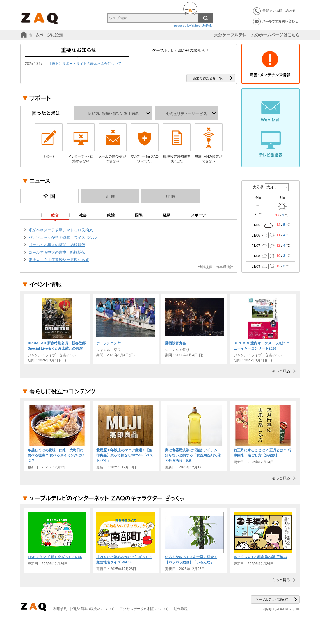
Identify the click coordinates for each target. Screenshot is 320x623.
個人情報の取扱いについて (93, 609)
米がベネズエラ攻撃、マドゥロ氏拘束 (61, 230)
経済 (166, 215)
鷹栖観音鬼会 (175, 343)
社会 (83, 215)
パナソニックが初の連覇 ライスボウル (63, 237)
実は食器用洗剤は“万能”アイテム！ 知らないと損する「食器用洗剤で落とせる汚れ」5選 (193, 455)
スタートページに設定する (42, 35)
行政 (170, 196)
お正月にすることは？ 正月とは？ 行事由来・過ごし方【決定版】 (262, 452)
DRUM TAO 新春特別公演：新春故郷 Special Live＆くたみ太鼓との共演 (57, 345)
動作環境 (181, 609)
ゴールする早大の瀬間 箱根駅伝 (57, 245)
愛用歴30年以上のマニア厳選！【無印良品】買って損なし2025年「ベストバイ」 (124, 455)
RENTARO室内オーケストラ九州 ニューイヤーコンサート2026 (262, 345)
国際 (139, 215)
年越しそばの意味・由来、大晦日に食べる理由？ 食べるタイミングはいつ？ (56, 455)
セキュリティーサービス (186, 113)
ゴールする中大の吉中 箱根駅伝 (57, 252)
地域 (110, 196)
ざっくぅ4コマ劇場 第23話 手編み (260, 557)
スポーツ (198, 215)
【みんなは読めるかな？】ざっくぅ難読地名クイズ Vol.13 (124, 559)
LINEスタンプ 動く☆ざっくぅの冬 (55, 557)
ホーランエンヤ (108, 343)
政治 (111, 215)
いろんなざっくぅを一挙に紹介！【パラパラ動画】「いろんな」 (191, 559)
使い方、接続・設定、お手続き (113, 113)
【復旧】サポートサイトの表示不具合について (85, 64)
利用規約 (60, 609)
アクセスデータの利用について (144, 609)
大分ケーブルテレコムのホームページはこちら (257, 35)
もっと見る (283, 371)
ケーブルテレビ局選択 (275, 599)
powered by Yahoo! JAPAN (193, 25)
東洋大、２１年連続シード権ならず (59, 259)
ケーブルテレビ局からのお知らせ (180, 52)
